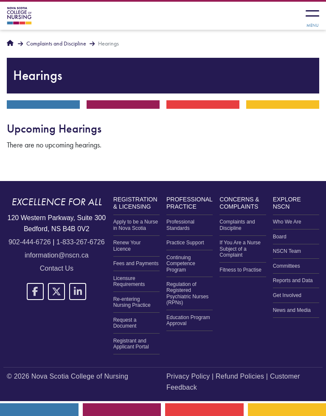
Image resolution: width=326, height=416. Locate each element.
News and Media (292, 310)
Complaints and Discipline (56, 43)
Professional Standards (180, 225)
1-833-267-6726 (80, 242)
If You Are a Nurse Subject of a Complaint (240, 249)
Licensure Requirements (129, 281)
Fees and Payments (136, 263)
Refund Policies (240, 376)
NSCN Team (287, 251)
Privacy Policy (188, 376)
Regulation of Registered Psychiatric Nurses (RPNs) (187, 293)
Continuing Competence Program (180, 264)
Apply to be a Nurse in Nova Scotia (135, 225)
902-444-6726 (29, 242)
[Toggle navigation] (312, 15)
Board (280, 237)
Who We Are (287, 222)
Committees (286, 266)
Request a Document (125, 323)
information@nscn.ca (57, 255)
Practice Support (185, 243)
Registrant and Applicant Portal (131, 344)
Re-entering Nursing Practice (132, 302)
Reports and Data (293, 280)
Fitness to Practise (240, 270)
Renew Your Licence (127, 246)
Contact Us (56, 268)
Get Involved (287, 295)
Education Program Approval (188, 320)
